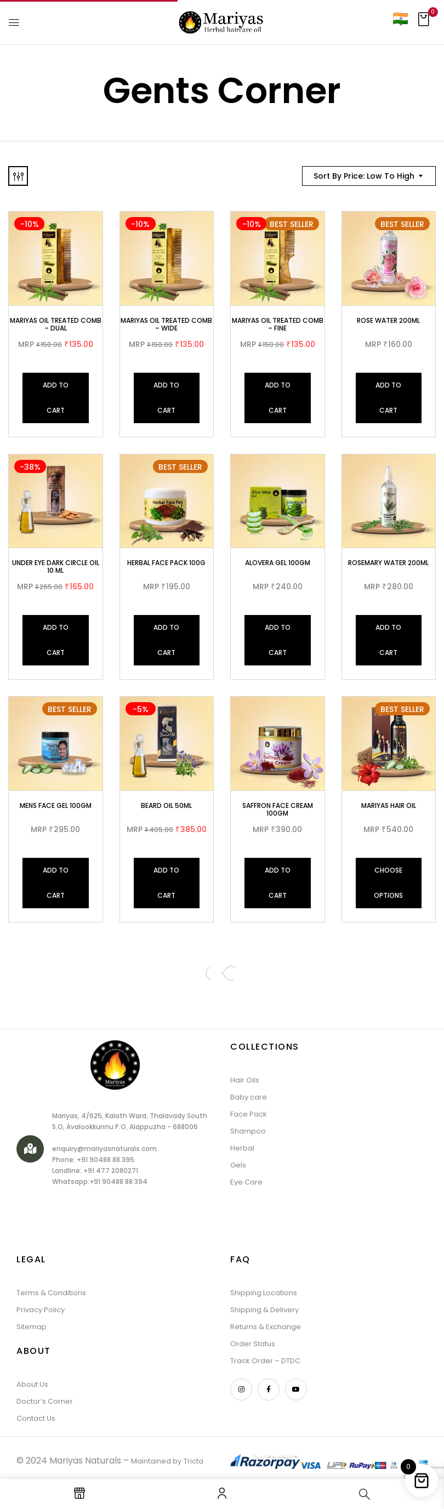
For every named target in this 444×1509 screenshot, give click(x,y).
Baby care (248, 1097)
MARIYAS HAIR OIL (388, 805)
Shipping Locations (263, 1293)
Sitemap (31, 1327)
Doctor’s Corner (44, 1401)
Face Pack (248, 1114)
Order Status (252, 1344)
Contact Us (35, 1418)
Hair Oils (244, 1080)
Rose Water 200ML (388, 320)
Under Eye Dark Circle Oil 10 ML (55, 566)
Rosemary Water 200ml (388, 562)
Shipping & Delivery (264, 1310)
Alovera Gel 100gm (277, 562)
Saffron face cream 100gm (277, 809)
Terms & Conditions (51, 1293)
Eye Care (246, 1182)
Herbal (242, 1148)
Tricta (193, 1461)
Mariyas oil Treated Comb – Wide (166, 324)
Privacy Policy (40, 1310)
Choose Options (388, 882)
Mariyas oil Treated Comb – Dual (55, 324)
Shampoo (248, 1131)
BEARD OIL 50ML (166, 805)
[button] (423, 22)
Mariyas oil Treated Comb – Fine (277, 324)
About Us (32, 1384)
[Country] (400, 18)
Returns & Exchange (265, 1327)
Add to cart (56, 397)
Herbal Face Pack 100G (166, 562)
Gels (238, 1165)
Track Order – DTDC (265, 1361)
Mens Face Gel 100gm (56, 805)
